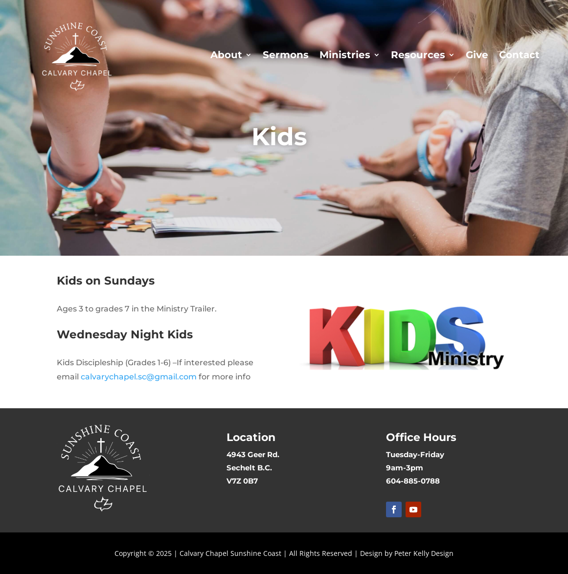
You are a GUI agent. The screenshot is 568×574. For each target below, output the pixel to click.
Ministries (344, 55)
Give (477, 55)
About (226, 55)
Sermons (286, 55)
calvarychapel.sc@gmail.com (139, 376)
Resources (418, 55)
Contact (519, 55)
